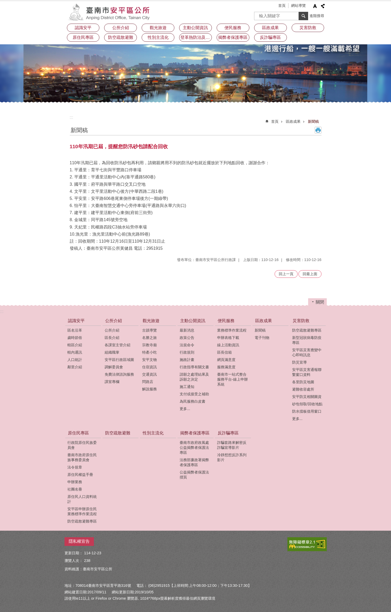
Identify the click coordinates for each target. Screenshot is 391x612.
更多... (185, 409)
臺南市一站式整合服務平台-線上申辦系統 (232, 379)
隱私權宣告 (79, 541)
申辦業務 (74, 482)
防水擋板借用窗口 (307, 411)
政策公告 (187, 338)
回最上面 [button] (310, 274)
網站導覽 (298, 5)
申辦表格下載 (228, 338)
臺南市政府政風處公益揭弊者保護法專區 (194, 447)
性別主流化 (158, 37)
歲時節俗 (74, 338)
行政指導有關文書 (194, 367)
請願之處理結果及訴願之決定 (194, 376)
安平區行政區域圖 (119, 360)
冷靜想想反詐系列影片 (232, 457)
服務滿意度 (226, 367)
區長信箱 (224, 352)
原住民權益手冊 (80, 474)
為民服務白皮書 (192, 401)
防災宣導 (299, 362)
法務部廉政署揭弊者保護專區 (194, 462)
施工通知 (187, 387)
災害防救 (307, 27)
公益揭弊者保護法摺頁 (194, 474)
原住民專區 (83, 37)
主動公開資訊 (195, 27)
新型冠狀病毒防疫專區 (307, 340)
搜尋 (258, 14)
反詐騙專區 (270, 37)
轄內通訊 (74, 352)
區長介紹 (112, 338)
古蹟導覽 (149, 330)
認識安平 (83, 27)
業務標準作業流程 (232, 330)
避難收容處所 (303, 389)
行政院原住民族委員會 (82, 445)
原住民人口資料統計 (82, 499)
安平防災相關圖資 (307, 397)
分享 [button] (323, 6)
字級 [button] (315, 6)
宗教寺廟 (149, 345)
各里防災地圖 (303, 382)
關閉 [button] (320, 302)
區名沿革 (74, 330)
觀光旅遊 (158, 27)
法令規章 (74, 467)
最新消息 (187, 330)
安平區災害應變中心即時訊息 (307, 352)
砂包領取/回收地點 (307, 404)
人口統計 (74, 360)
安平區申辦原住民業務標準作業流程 (82, 511)
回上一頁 (286, 274)
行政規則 (187, 352)
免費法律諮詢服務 (119, 374)
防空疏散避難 (120, 37)
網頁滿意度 (226, 360)
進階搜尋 (316, 16)
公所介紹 (120, 27)
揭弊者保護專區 (233, 37)
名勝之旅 (149, 338)
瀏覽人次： (74, 560)
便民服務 (232, 27)
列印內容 (318, 130)
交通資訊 (149, 374)
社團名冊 (74, 489)
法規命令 (187, 345)
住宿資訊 (149, 367)
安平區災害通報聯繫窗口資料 (307, 372)
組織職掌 (112, 352)
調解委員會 (114, 367)
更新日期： (74, 553)
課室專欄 (112, 382)
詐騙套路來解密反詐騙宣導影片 (232, 445)
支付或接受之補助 (194, 394)
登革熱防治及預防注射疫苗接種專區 (196, 37)
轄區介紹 (74, 345)
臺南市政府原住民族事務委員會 (82, 457)
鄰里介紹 (74, 367)
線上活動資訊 (228, 345)
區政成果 (270, 27)
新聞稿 (313, 121)
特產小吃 (149, 352)
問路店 (147, 382)
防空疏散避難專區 (307, 330)
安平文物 (149, 360)
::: (71, 117)
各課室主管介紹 (117, 345)
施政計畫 (187, 360)
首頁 (282, 5)
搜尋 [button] (303, 16)
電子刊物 (262, 338)
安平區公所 (110, 11)
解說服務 (149, 389)
